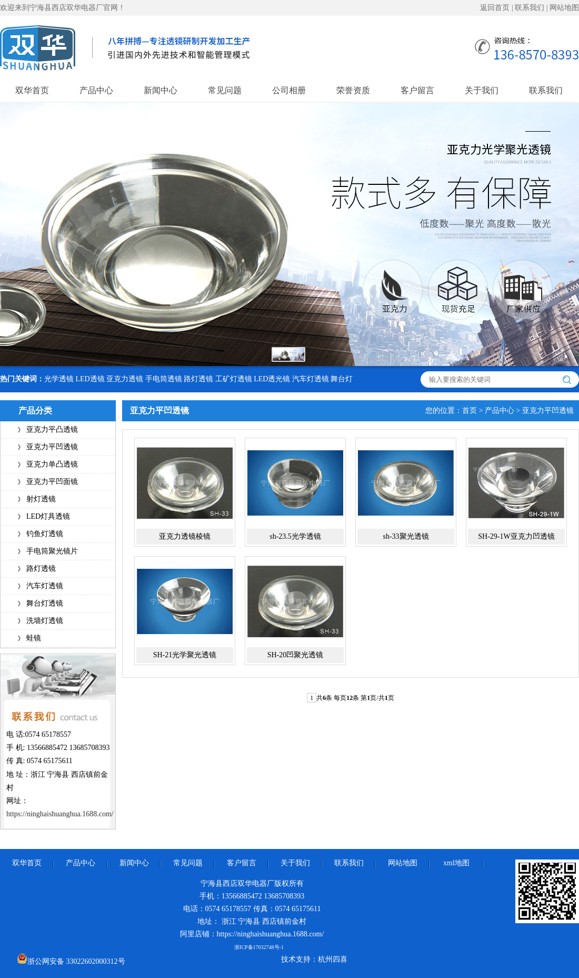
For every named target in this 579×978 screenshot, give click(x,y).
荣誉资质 (353, 90)
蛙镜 (33, 638)
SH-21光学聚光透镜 (185, 655)
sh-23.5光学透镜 (295, 536)
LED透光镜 (272, 379)
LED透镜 (90, 379)
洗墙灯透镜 (44, 621)
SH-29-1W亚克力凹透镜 (516, 536)
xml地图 (456, 863)
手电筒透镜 (163, 379)
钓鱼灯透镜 (44, 534)
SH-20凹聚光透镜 (295, 655)
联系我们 (529, 8)
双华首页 (32, 90)
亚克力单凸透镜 (52, 464)
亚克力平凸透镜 (52, 429)
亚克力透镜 (124, 379)
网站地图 (564, 8)
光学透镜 (59, 379)
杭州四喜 (332, 959)
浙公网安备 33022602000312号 (71, 959)
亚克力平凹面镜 (52, 482)
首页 (469, 410)
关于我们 (481, 90)
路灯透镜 (198, 379)
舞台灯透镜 (44, 603)
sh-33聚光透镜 (405, 536)
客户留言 (417, 90)
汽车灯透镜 (310, 379)
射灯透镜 (41, 499)
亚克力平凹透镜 (52, 447)
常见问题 (225, 90)
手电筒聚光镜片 (52, 551)
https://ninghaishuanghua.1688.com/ (60, 814)
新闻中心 (160, 90)
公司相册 (289, 90)
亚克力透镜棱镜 (185, 536)
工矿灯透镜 (233, 379)
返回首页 (495, 8)
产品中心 (96, 90)
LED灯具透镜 (48, 516)
